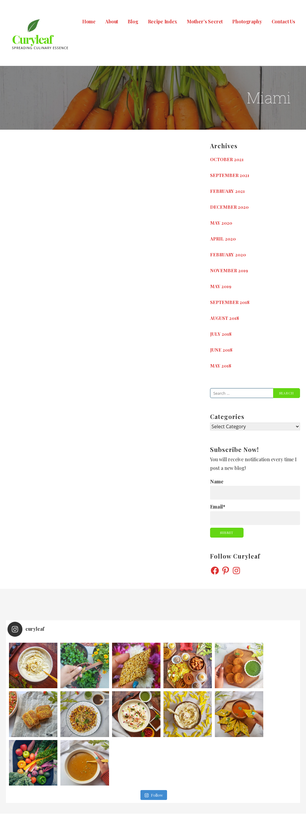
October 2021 (227, 159)
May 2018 (220, 366)
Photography (247, 21)
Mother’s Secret (205, 21)
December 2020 (229, 207)
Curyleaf (32, 39)
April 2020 (223, 239)
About (111, 21)
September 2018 (230, 302)
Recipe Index (162, 21)
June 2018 (221, 350)
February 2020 (228, 255)
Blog (133, 21)
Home (89, 21)
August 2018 (224, 318)
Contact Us (283, 21)
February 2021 (227, 191)
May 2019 (220, 286)
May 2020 (221, 223)
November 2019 (229, 270)
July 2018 (221, 334)
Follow (154, 746)
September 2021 (229, 175)
